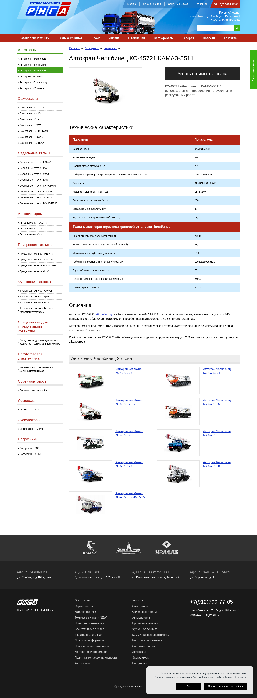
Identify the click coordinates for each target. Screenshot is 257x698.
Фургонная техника (34, 282)
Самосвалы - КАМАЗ (32, 107)
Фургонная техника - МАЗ (34, 302)
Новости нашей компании (92, 646)
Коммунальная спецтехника (150, 634)
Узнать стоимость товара (202, 73)
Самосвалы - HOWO (31, 136)
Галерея (188, 38)
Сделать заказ (253, 70)
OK (188, 686)
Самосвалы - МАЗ (30, 113)
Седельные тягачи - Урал (34, 173)
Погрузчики (27, 439)
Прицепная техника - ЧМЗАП (36, 259)
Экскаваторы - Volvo (31, 428)
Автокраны (27, 50)
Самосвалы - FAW (30, 125)
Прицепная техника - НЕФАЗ (36, 253)
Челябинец (110, 48)
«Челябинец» (104, 314)
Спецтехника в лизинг (89, 629)
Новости (209, 38)
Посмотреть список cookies (225, 686)
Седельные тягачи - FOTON (36, 191)
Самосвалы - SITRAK (32, 142)
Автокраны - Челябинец (33, 70)
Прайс (96, 38)
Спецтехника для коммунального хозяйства (33, 326)
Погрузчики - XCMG (31, 454)
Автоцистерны (30, 214)
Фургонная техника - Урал (35, 296)
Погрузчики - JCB (30, 448)
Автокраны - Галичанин (33, 64)
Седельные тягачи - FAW (34, 179)
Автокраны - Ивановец (33, 58)
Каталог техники (85, 611)
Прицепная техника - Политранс (38, 265)
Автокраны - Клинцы (31, 76)
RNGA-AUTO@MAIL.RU (224, 19)
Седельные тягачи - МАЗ (34, 168)
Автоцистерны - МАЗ (32, 228)
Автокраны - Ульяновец (33, 82)
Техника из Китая (70, 38)
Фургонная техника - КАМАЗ (36, 290)
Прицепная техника (35, 245)
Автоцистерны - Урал (32, 234)
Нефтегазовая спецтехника (30, 356)
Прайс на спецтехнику (89, 623)
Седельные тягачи (34, 153)
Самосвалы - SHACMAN (34, 131)
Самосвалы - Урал (30, 119)
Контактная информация (91, 651)
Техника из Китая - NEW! (91, 617)
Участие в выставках (88, 634)
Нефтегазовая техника (147, 640)
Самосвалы (28, 98)
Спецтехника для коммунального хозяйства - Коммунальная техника (40, 342)
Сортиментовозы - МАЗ (33, 390)
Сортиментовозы (32, 381)
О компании (136, 38)
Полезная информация (90, 640)
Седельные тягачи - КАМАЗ (36, 162)
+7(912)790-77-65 (228, 4)
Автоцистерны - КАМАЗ (33, 222)
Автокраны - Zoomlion (32, 88)
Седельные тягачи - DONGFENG (39, 203)
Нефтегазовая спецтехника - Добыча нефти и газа (36, 369)
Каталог (74, 48)
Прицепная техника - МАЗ (35, 271)
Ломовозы (27, 400)
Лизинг (114, 38)
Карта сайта (82, 663)
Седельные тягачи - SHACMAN (38, 185)
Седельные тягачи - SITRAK (36, 197)
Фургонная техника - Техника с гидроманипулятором (37, 310)
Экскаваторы (29, 420)
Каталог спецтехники (34, 38)
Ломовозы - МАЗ (29, 409)
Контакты (230, 38)
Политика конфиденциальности (96, 657)
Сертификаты (163, 38)
